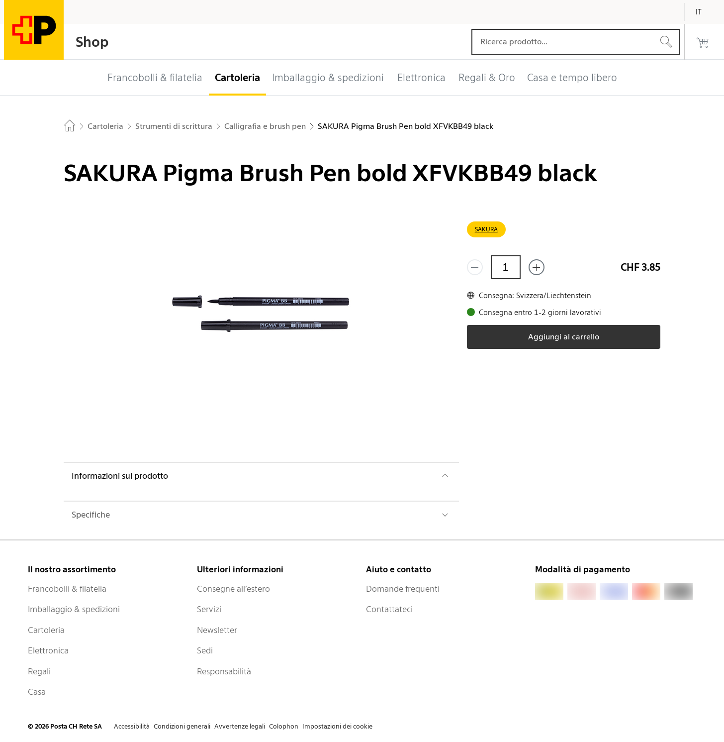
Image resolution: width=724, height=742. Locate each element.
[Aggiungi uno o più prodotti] (536, 267)
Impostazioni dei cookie (337, 726)
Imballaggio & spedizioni (74, 609)
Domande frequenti (403, 589)
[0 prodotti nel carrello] (703, 42)
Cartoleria (46, 630)
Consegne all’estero (233, 589)
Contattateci (389, 609)
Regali (39, 671)
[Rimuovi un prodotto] (475, 267)
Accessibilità (132, 726)
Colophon (283, 726)
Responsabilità (224, 671)
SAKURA (486, 229)
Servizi (209, 609)
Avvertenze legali (239, 726)
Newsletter (217, 630)
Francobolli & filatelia (67, 589)
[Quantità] (506, 267)
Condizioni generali (182, 726)
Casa (37, 692)
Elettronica (48, 650)
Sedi (205, 650)
